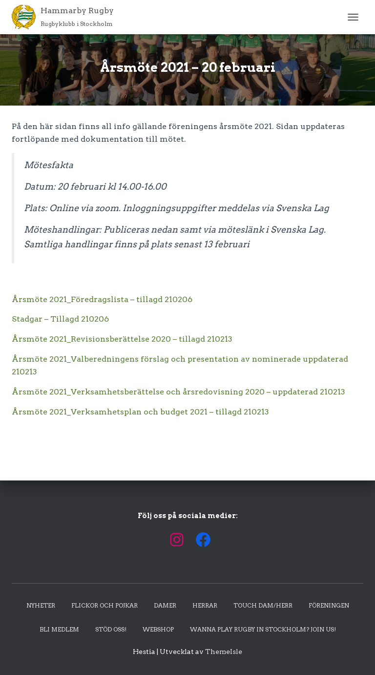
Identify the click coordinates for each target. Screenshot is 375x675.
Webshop (158, 629)
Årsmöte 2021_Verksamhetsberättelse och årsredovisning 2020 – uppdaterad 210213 (178, 391)
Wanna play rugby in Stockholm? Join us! (263, 629)
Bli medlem (59, 629)
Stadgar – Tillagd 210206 (60, 319)
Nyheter (40, 605)
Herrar (204, 605)
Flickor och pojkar (104, 605)
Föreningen (329, 605)
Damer (165, 605)
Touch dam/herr (262, 605)
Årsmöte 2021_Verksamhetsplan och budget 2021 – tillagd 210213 (140, 411)
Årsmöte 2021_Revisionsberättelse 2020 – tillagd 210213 (122, 339)
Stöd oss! (110, 629)
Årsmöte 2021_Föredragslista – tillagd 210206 (102, 299)
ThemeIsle (223, 651)
